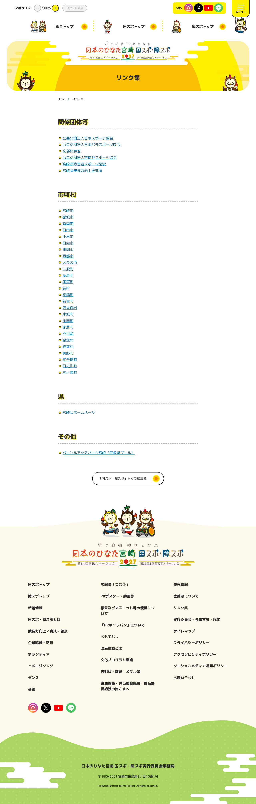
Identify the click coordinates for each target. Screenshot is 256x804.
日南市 (68, 230)
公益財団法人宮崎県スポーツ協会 (90, 157)
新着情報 (35, 607)
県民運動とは (111, 648)
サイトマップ (184, 631)
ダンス (33, 677)
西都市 (68, 256)
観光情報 (180, 584)
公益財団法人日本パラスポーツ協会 (91, 144)
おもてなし (110, 636)
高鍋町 (68, 294)
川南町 (68, 320)
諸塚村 (68, 340)
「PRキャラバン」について (123, 625)
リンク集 (180, 607)
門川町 (68, 333)
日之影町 (70, 366)
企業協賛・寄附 (40, 642)
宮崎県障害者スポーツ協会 (84, 164)
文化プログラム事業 (117, 659)
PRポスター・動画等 (117, 596)
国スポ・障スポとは (44, 619)
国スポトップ (39, 584)
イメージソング (40, 665)
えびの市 (70, 262)
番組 (31, 689)
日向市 (68, 243)
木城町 (68, 314)
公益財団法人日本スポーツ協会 (88, 138)
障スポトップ (39, 596)
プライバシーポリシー (191, 642)
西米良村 (70, 307)
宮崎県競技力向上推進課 (82, 170)
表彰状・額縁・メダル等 (120, 671)
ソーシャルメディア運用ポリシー (200, 665)
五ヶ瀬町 (70, 372)
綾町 (66, 288)
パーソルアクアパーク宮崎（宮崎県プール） (99, 452)
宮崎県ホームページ (79, 412)
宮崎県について (186, 596)
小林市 (68, 236)
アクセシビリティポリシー (195, 654)
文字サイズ (23, 8)
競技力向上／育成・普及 (48, 631)
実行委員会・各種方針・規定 (196, 619)
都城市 (68, 217)
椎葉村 (68, 346)
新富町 (68, 301)
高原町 (68, 275)
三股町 (68, 269)
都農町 (68, 327)
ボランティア (39, 654)
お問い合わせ (184, 677)
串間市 (68, 249)
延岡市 (68, 223)
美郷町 (68, 353)
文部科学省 (72, 151)
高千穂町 (70, 359)
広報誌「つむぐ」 (115, 584)
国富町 (68, 281)
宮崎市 (68, 210)
